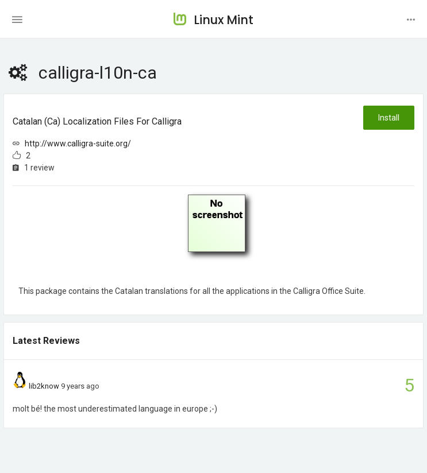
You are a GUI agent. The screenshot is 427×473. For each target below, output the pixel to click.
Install (388, 117)
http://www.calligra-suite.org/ (78, 143)
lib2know (44, 386)
